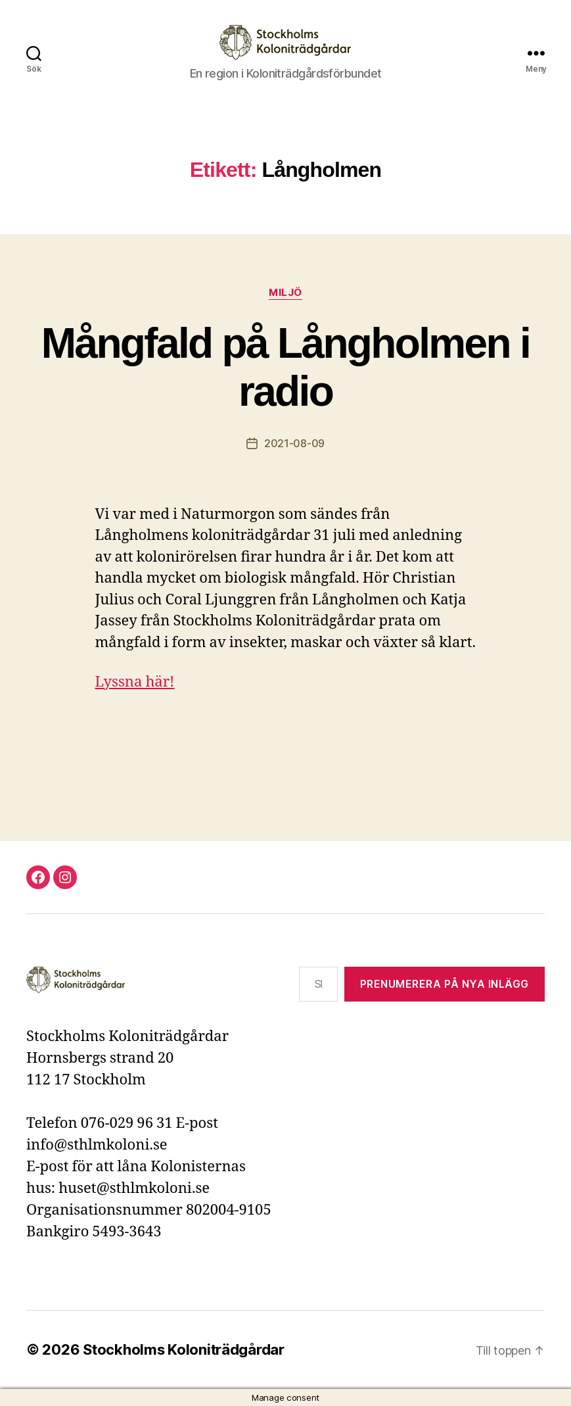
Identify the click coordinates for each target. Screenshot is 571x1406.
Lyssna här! (135, 682)
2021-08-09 (294, 443)
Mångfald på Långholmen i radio (285, 367)
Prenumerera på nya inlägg (444, 983)
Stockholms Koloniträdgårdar (184, 1349)
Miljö (285, 293)
